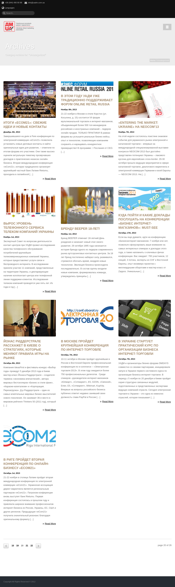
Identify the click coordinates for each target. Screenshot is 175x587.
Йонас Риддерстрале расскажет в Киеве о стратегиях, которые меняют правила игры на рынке (26, 350)
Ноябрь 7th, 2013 (126, 132)
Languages (8, 8)
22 (31, 545)
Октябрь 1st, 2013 (11, 473)
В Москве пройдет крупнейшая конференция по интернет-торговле (84, 345)
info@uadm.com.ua (36, 3)
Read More (49, 178)
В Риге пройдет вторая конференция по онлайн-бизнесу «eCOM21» (26, 464)
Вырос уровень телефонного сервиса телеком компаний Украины (28, 228)
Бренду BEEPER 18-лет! (80, 228)
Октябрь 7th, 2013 (69, 355)
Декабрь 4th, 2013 (11, 132)
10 (13, 545)
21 (27, 545)
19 (17, 545)
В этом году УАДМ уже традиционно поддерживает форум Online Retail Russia (87, 100)
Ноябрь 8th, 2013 (69, 109)
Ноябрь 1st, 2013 (11, 237)
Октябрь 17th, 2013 (127, 233)
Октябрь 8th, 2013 (11, 363)
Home (152, 60)
